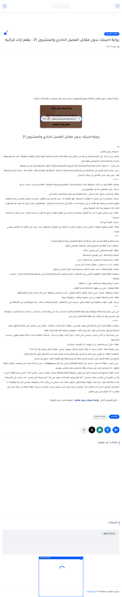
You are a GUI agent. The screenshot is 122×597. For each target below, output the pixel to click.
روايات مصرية (111, 34)
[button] (107, 430)
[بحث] (5, 6)
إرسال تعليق (109, 534)
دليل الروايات (91, 592)
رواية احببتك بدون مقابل (86, 400)
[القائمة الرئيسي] (117, 6)
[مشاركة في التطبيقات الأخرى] (84, 430)
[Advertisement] (61, 23)
